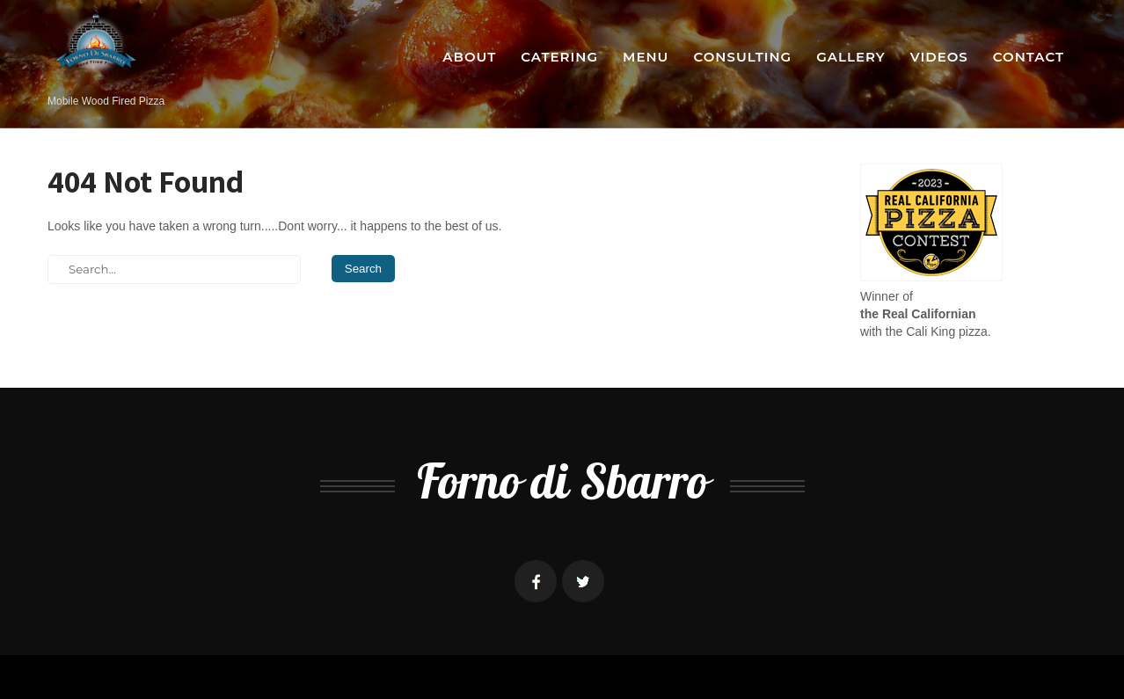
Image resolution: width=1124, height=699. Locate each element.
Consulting (742, 56)
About (469, 56)
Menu (645, 56)
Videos (939, 56)
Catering (559, 56)
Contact (1028, 56)
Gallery (851, 56)
